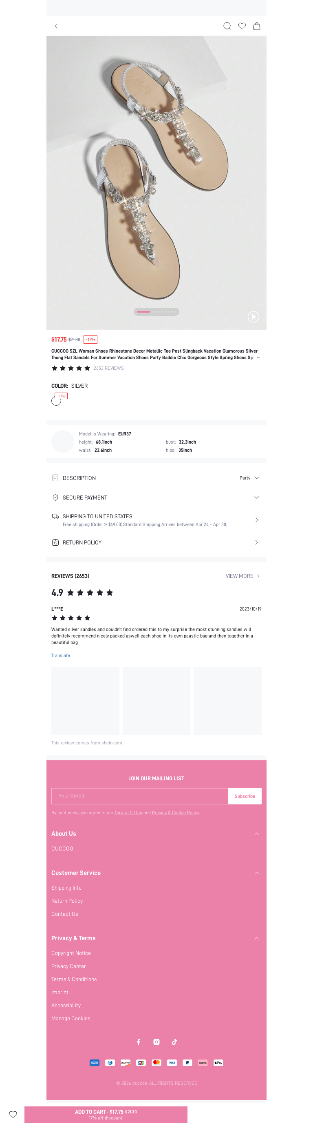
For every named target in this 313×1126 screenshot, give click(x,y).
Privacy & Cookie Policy (176, 812)
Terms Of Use (128, 812)
